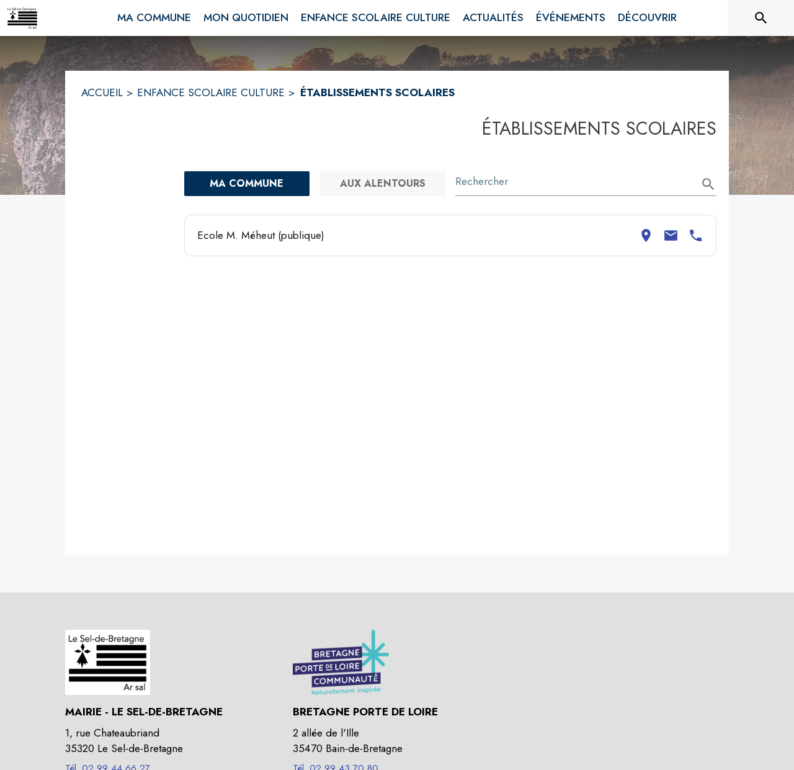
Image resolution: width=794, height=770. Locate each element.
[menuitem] (154, 15)
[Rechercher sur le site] (761, 18)
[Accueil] (22, 18)
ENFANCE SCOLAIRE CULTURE (211, 92)
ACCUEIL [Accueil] (102, 92)
